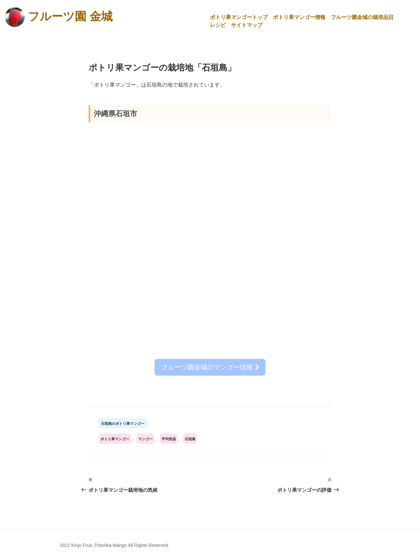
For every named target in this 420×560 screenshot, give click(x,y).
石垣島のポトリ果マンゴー (122, 423)
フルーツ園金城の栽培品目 (362, 17)
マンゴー (145, 439)
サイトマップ (246, 25)
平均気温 (168, 439)
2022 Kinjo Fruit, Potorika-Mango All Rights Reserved (114, 545)
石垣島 (190, 439)
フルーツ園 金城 (70, 16)
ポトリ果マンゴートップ (239, 17)
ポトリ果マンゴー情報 (299, 17)
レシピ (218, 25)
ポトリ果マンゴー (114, 439)
